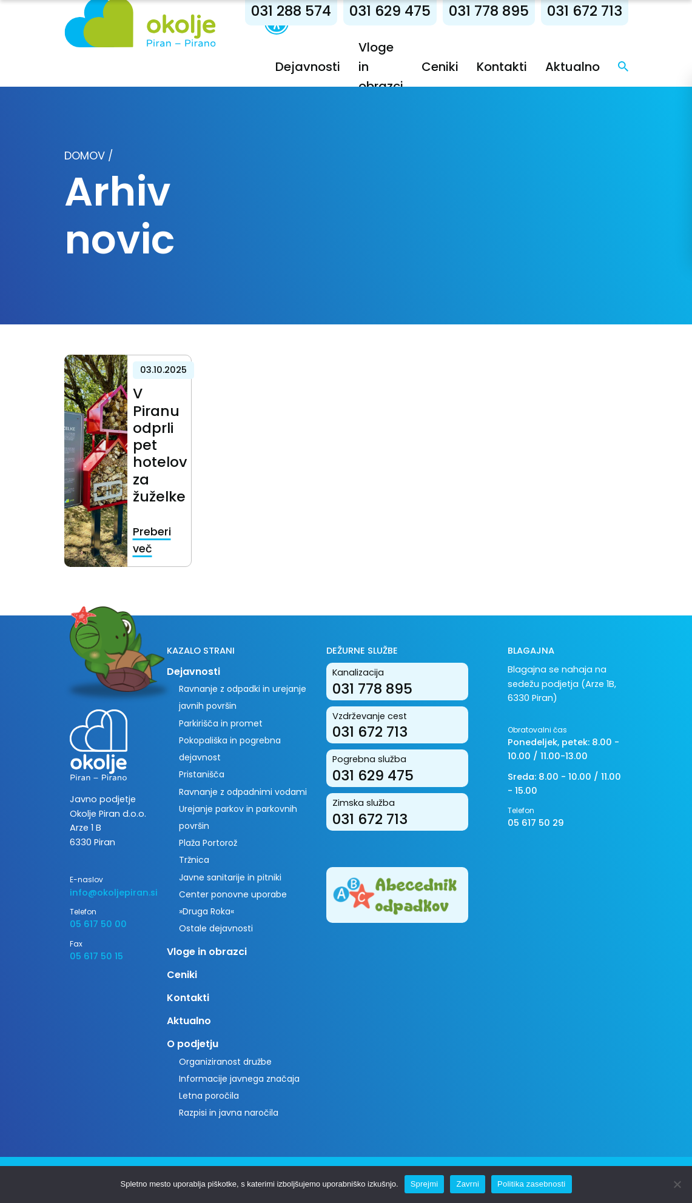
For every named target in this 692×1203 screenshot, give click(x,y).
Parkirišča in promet (221, 723)
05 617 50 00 (98, 924)
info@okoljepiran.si (109, 892)
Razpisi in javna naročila (228, 1113)
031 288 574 (291, 11)
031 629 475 (390, 11)
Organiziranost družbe (225, 1062)
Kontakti (502, 66)
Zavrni (467, 1183)
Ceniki (440, 66)
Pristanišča (201, 774)
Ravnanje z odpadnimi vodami (243, 792)
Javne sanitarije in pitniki (230, 877)
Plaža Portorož (208, 843)
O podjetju (192, 1044)
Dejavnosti (307, 66)
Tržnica (194, 860)
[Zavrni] (677, 1184)
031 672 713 (584, 11)
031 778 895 (489, 11)
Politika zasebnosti (531, 1183)
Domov (84, 155)
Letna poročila (209, 1096)
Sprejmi (424, 1183)
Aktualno (572, 66)
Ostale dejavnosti (216, 928)
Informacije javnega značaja (239, 1079)
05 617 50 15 (96, 956)
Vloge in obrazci (207, 952)
